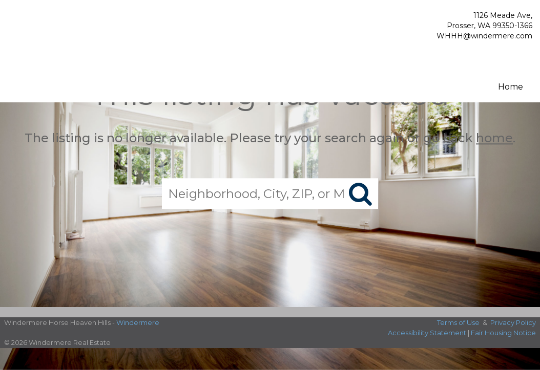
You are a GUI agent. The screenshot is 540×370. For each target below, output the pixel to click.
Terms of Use (458, 322)
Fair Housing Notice (503, 333)
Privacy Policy (513, 322)
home (494, 137)
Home (510, 87)
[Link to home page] (61, 33)
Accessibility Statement (427, 333)
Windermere (137, 322)
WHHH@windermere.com (484, 35)
